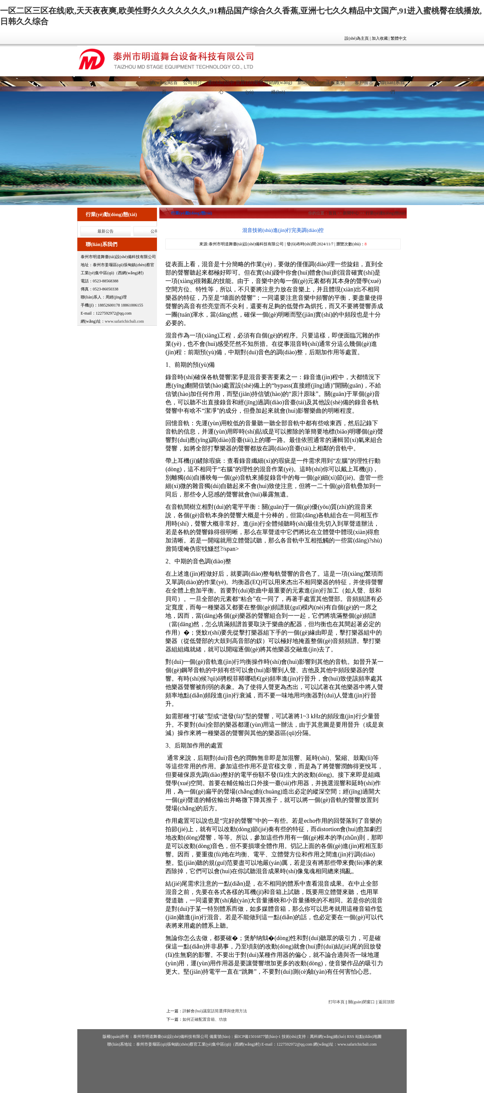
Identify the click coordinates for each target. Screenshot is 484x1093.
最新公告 (105, 231)
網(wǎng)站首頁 (164, 85)
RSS (350, 1036)
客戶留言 (364, 82)
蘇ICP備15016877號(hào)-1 (257, 1036)
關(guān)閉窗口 (361, 1002)
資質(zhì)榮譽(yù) (249, 85)
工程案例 (335, 82)
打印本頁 (336, 1002)
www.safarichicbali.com (124, 321)
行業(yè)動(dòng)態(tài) (386, 213)
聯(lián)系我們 (392, 85)
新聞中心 (306, 82)
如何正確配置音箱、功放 (205, 1019)
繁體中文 (399, 38)
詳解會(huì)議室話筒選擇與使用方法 (215, 1011)
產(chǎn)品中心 (221, 85)
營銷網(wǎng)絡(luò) (278, 85)
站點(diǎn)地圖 (368, 1036)
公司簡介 (192, 82)
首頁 (332, 213)
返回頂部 (386, 1002)
